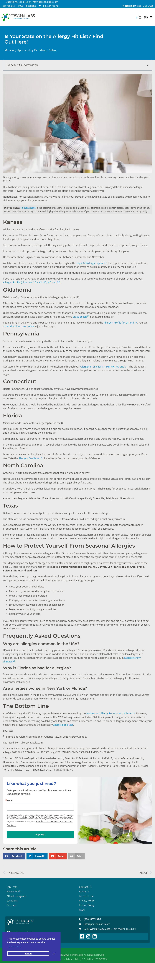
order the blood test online (18, 326)
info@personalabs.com (45, 1)
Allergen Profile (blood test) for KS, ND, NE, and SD (31, 282)
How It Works (14, 891)
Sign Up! (40, 834)
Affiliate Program (16, 896)
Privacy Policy (86, 900)
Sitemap (11, 905)
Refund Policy (86, 905)
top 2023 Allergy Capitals (92, 263)
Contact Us (85, 887)
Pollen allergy (28, 207)
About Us (84, 891)
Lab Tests (12, 887)
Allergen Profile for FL (31, 458)
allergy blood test (63, 724)
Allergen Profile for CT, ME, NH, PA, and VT (104, 366)
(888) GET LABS (145, 5)
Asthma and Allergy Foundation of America (110, 713)
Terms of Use (86, 896)
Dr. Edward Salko (45, 50)
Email (10, 800)
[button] (138, 17)
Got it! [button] (28, 953)
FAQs (82, 909)
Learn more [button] (14, 946)
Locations (12, 900)
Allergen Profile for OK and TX (120, 322)
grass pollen (81, 316)
